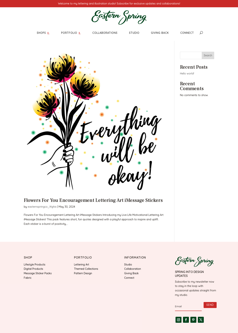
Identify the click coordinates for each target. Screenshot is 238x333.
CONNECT (187, 33)
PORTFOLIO (69, 33)
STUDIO (134, 33)
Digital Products (33, 269)
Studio (128, 264)
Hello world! (187, 73)
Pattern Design (83, 273)
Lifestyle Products (34, 264)
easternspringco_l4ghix (42, 206)
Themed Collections (86, 269)
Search (208, 55)
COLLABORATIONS (105, 33)
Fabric (27, 277)
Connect (129, 277)
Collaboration (132, 269)
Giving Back (131, 273)
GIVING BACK (160, 33)
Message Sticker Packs (38, 273)
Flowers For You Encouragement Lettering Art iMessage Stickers (93, 200)
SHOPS (41, 33)
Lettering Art (81, 264)
